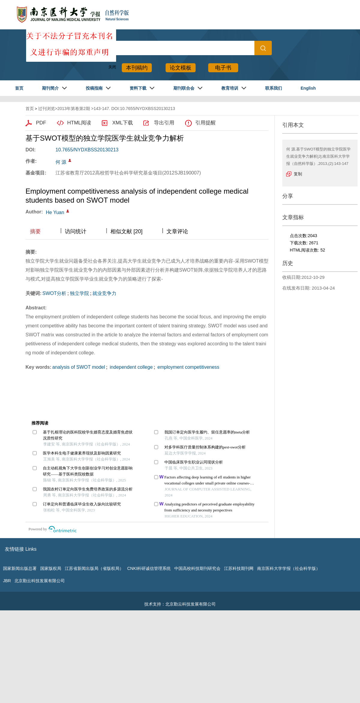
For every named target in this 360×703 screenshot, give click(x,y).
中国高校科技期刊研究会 (197, 568)
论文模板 (180, 68)
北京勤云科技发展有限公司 (39, 580)
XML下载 (122, 123)
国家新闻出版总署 (20, 568)
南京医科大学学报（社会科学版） (288, 568)
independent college (130, 367)
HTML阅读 (79, 123)
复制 (298, 173)
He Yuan (55, 212)
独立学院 (79, 293)
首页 (19, 88)
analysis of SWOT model (78, 367)
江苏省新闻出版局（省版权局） (94, 568)
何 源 (61, 162)
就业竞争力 (104, 293)
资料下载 (138, 88)
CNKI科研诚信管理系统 (149, 568)
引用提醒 (205, 123)
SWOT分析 (54, 293)
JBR (7, 580)
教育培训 (229, 88)
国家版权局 (50, 568)
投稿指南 (94, 88)
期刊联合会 (183, 88)
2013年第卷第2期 (73, 108)
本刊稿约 (137, 68)
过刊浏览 (46, 108)
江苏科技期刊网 (239, 568)
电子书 (223, 68)
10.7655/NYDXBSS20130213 (87, 149)
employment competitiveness (187, 367)
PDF (41, 123)
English (308, 88)
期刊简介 (50, 88)
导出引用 (164, 123)
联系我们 (273, 88)
